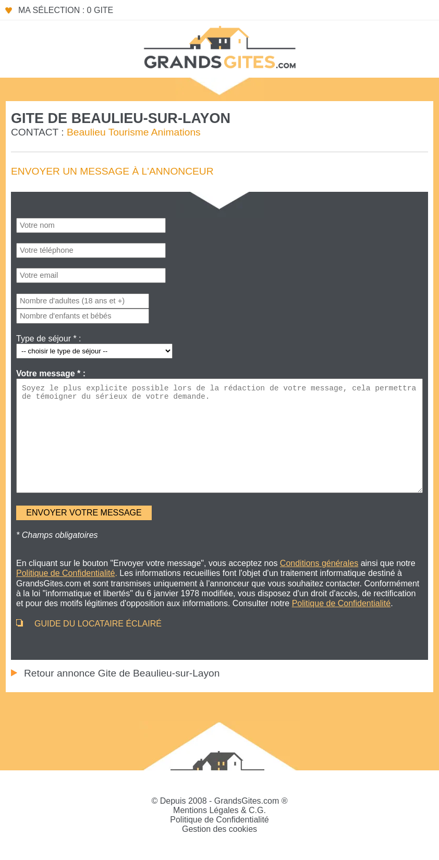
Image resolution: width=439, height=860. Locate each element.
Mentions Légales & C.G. (219, 810)
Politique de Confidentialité (219, 819)
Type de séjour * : (48, 338)
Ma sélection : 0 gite (65, 10)
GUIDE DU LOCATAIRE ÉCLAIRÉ (98, 623)
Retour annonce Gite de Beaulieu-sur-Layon (121, 673)
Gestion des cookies (219, 829)
